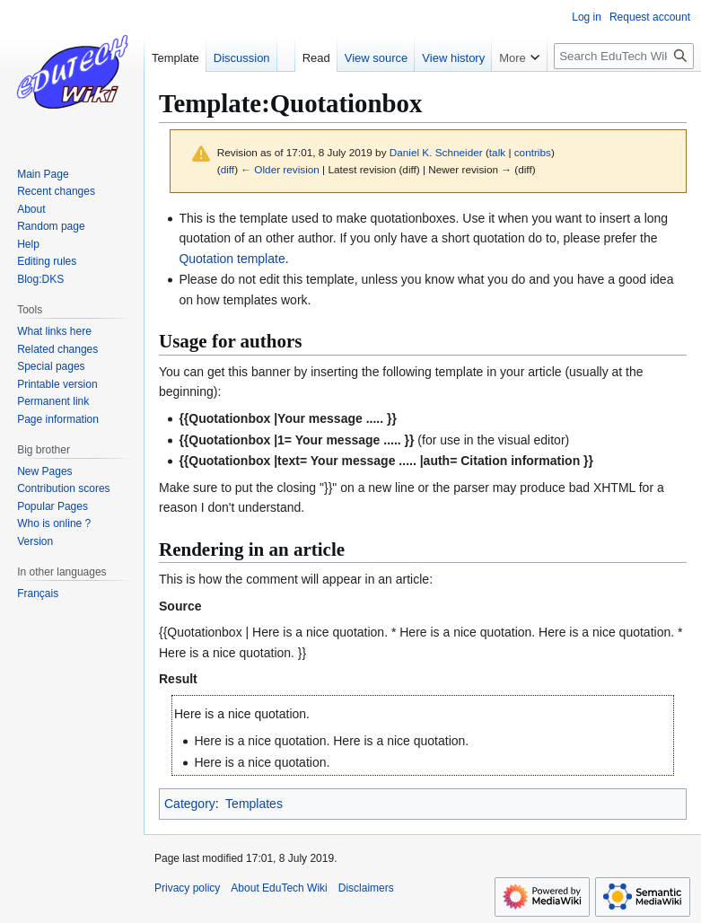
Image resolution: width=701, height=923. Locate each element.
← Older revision (280, 169)
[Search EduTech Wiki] (624, 56)
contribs (532, 152)
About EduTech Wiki (279, 888)
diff (227, 169)
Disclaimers (366, 888)
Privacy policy (187, 888)
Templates (254, 803)
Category (189, 803)
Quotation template (232, 258)
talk (497, 152)
